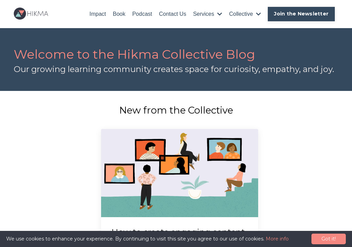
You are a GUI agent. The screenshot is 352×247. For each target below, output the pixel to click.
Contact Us (172, 14)
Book (119, 14)
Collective (245, 14)
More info (277, 239)
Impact (97, 14)
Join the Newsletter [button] (301, 14)
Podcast (142, 14)
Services (207, 14)
